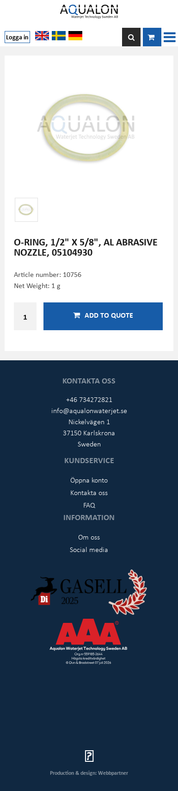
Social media (89, 549)
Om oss (89, 537)
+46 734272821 (89, 399)
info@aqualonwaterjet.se (89, 410)
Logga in (17, 36)
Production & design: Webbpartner (89, 772)
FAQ (89, 505)
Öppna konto (89, 480)
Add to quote (103, 315)
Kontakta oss (89, 492)
